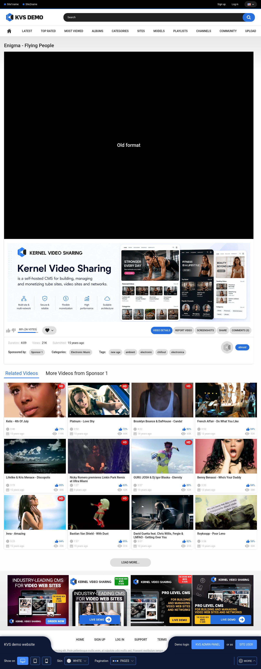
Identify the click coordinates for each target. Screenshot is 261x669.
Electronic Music (80, 352)
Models (159, 31)
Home (9, 31)
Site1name (13, 4)
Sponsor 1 (37, 352)
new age (115, 352)
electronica (177, 352)
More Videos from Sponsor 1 (77, 373)
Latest (27, 31)
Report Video (183, 330)
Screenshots (205, 330)
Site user (246, 644)
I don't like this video (13, 330)
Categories (120, 31)
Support (141, 639)
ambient (130, 352)
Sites (141, 31)
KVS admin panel (208, 644)
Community (228, 31)
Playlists (180, 31)
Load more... (131, 562)
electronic (146, 352)
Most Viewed (73, 31)
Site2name (31, 4)
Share (223, 330)
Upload (250, 31)
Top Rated (48, 31)
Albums (97, 31)
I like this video (8, 330)
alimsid (242, 347)
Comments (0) (240, 330)
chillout (161, 352)
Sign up (222, 4)
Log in (235, 4)
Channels (203, 31)
